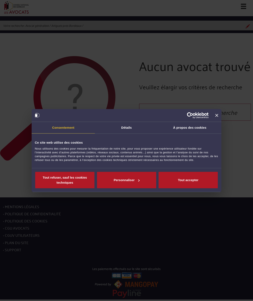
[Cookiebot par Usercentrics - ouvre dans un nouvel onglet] (190, 115)
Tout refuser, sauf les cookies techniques (65, 180)
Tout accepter (188, 180)
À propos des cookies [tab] (189, 127)
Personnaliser (127, 180)
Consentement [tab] (63, 127)
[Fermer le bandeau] (216, 115)
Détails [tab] (126, 127)
